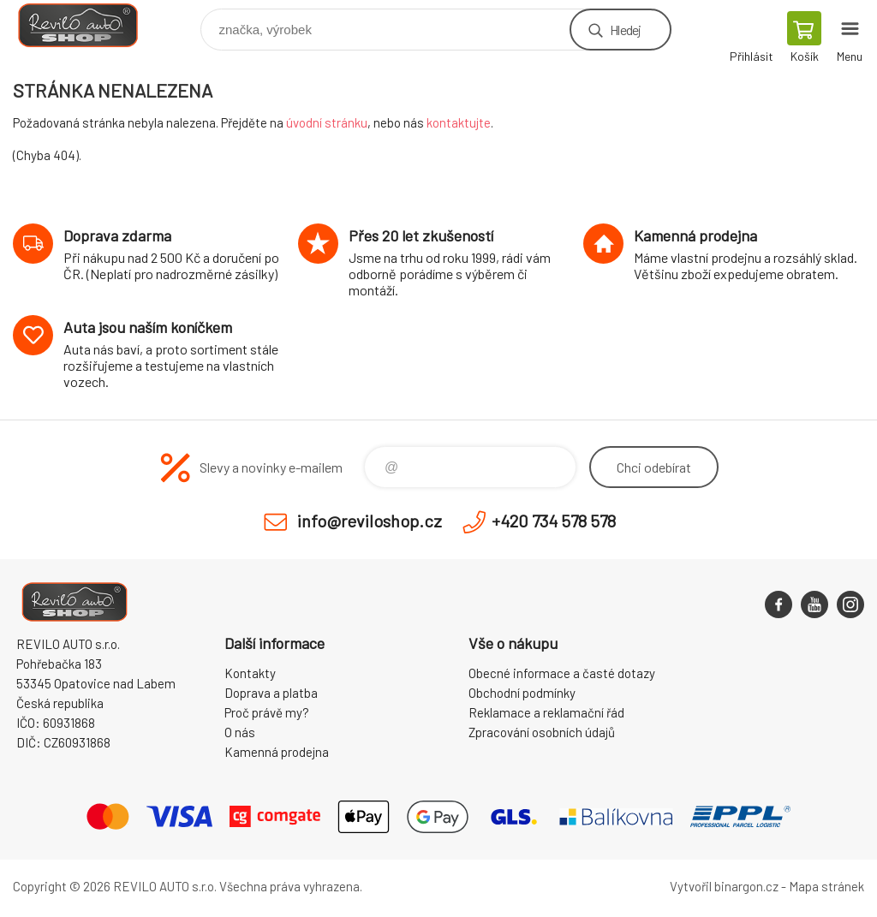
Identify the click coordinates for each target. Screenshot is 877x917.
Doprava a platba (271, 692)
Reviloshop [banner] (88, 25)
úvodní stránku (326, 122)
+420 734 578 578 (554, 520)
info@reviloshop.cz (369, 520)
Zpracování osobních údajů (541, 732)
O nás (239, 732)
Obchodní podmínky (522, 692)
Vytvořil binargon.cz (724, 886)
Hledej (625, 29)
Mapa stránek (826, 886)
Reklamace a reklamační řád (546, 712)
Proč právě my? (266, 712)
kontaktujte (459, 122)
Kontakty (250, 673)
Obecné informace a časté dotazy (561, 673)
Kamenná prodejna (276, 751)
